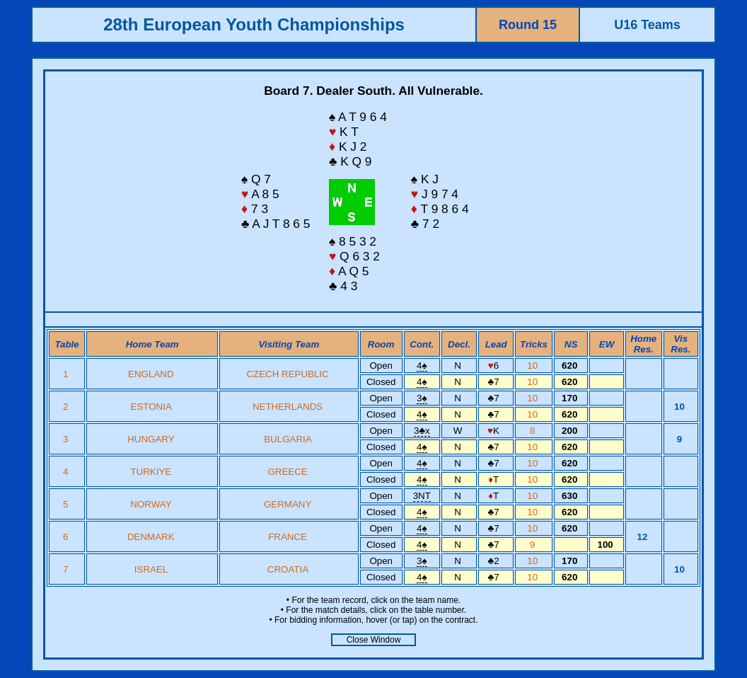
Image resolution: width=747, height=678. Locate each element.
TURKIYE (150, 471)
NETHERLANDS (288, 406)
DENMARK (151, 537)
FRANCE (287, 537)
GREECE (287, 471)
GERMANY (287, 504)
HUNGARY (150, 439)
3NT (422, 495)
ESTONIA (151, 406)
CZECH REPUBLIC (287, 374)
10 (533, 365)
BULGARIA (287, 439)
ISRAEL (151, 569)
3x (422, 430)
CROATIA (287, 569)
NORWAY (150, 504)
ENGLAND (150, 374)
